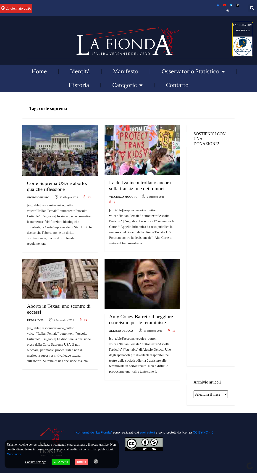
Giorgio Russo (38, 197)
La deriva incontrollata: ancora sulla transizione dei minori (140, 185)
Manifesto (125, 71)
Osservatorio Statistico (193, 71)
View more (14, 454)
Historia (79, 85)
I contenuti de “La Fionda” (93, 432)
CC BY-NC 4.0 (203, 432)
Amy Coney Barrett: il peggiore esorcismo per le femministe (141, 319)
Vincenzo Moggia (122, 196)
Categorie (127, 85)
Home (39, 71)
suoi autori (148, 432)
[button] (252, 8)
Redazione (35, 320)
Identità (80, 71)
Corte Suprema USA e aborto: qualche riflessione (57, 186)
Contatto (177, 85)
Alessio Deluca (121, 330)
